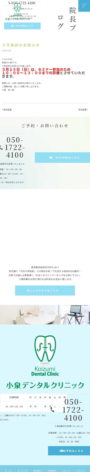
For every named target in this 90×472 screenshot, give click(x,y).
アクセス (80, 471)
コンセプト (22, 471)
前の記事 (8, 109)
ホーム (8, 471)
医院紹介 (37, 471)
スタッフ (66, 471)
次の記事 (82, 109)
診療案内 (52, 471)
